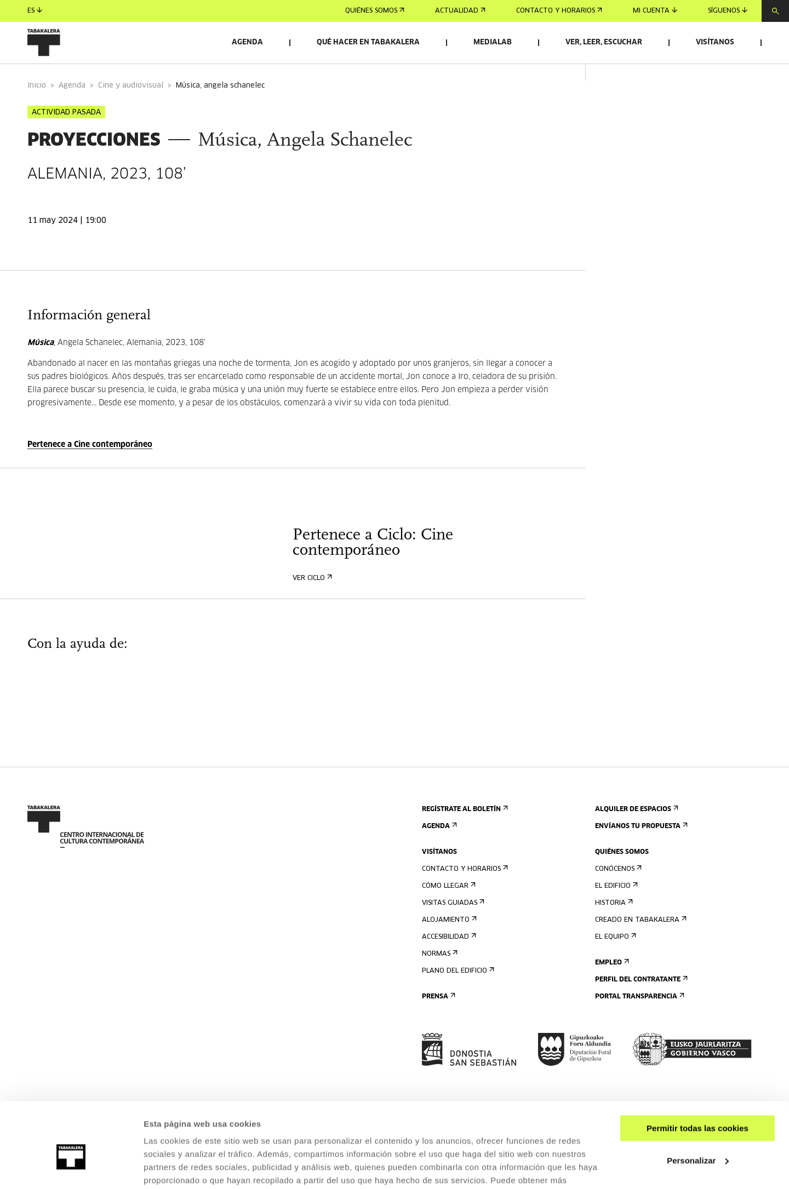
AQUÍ (203, 1137)
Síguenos (727, 10)
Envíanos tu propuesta (640, 849)
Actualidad (460, 11)
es (34, 10)
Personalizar (698, 1103)
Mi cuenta (655, 10)
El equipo (614, 959)
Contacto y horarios (559, 11)
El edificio (615, 908)
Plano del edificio (457, 993)
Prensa (437, 1019)
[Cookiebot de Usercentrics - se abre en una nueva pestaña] (71, 1167)
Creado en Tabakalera (639, 942)
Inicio (36, 108)
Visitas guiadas (452, 925)
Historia (613, 925)
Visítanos (715, 42)
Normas (438, 976)
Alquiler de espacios (635, 832)
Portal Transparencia (638, 1019)
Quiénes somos (374, 11)
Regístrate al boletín (464, 832)
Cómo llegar (447, 908)
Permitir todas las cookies (697, 1072)
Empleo (611, 985)
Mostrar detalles (176, 1167)
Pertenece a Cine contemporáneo (89, 468)
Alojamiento (448, 942)
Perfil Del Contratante (640, 1002)
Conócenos (617, 891)
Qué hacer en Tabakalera (368, 42)
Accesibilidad (448, 959)
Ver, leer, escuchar (603, 42)
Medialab (492, 42)
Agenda (247, 42)
